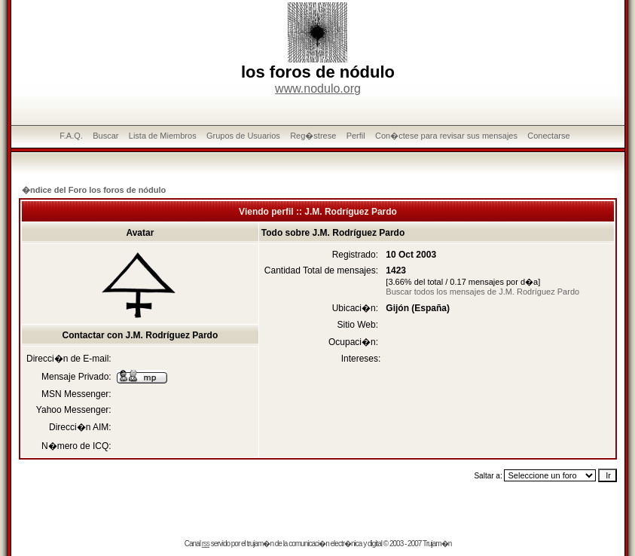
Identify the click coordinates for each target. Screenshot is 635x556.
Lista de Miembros (163, 135)
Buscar (105, 135)
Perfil (356, 135)
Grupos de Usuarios (243, 135)
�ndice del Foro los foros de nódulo (94, 189)
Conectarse (548, 135)
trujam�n (260, 543)
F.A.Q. (71, 135)
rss (205, 543)
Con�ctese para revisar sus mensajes (446, 135)
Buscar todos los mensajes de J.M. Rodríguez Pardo (482, 291)
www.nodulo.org (318, 88)
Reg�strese (313, 135)
